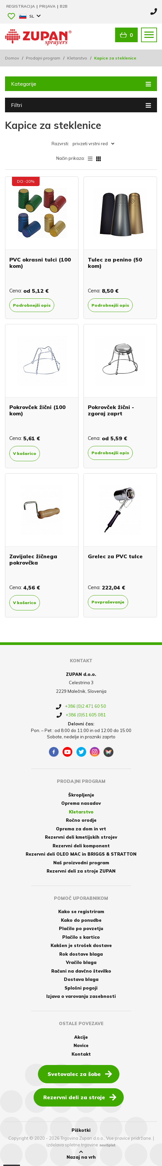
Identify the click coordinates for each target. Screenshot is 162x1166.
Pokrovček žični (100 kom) (37, 410)
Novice (81, 1045)
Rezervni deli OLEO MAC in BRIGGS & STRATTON (81, 854)
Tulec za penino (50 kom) (115, 262)
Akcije (81, 1037)
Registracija (21, 6)
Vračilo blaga (81, 962)
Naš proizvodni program (81, 862)
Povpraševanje (107, 601)
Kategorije (81, 83)
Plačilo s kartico (81, 937)
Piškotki (81, 1130)
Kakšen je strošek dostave (81, 945)
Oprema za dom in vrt (81, 828)
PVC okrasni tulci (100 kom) (40, 262)
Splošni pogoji (81, 988)
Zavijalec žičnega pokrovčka (33, 559)
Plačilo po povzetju (81, 928)
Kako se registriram (81, 911)
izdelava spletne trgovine (72, 1144)
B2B (64, 6)
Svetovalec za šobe (80, 1073)
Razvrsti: (60, 143)
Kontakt (81, 1054)
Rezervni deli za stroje (79, 1097)
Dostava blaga (81, 979)
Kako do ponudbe (81, 920)
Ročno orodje (81, 820)
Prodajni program (43, 57)
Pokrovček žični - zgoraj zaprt (111, 410)
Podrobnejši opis (32, 305)
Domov (12, 57)
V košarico (24, 453)
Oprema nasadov (81, 803)
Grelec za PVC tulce (115, 556)
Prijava (48, 6)
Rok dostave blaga (81, 954)
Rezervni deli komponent (81, 845)
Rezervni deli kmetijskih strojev (81, 837)
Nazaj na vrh (81, 1155)
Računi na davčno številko (81, 971)
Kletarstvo (77, 57)
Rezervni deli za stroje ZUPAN (81, 871)
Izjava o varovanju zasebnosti (81, 996)
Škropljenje (81, 794)
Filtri (81, 104)
